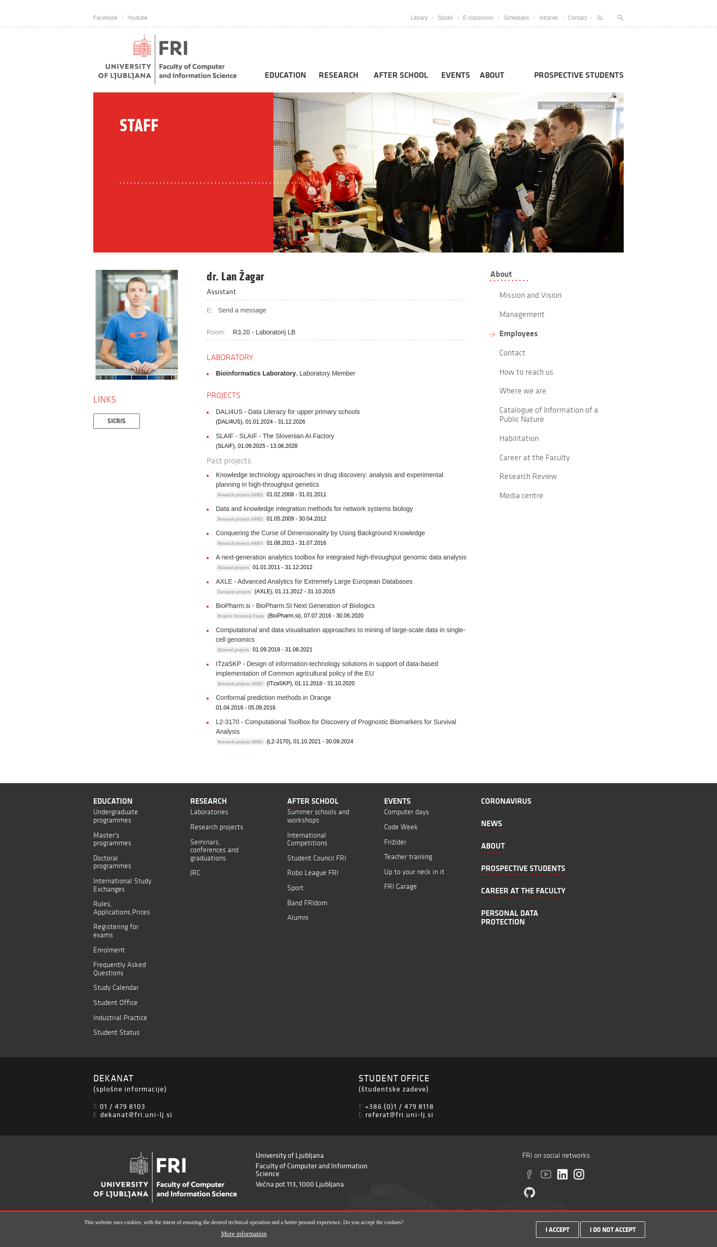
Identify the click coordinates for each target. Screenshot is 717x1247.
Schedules (516, 18)
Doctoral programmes (112, 862)
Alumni (298, 917)
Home (549, 105)
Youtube (138, 18)
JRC (195, 872)
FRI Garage (400, 886)
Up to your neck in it (414, 871)
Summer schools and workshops (318, 815)
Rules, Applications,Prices (121, 907)
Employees (593, 105)
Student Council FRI (316, 858)
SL (600, 18)
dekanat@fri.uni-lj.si (136, 1114)
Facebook (105, 18)
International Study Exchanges (122, 884)
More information (244, 1234)
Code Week (401, 826)
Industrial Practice (120, 1017)
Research (338, 75)
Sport (295, 887)
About (492, 75)
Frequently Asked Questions (119, 968)
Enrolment (109, 950)
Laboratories (209, 811)
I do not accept (613, 1229)
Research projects (216, 826)
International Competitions (307, 839)
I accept (557, 1229)
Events (455, 75)
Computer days (406, 811)
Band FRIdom (307, 902)
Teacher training (408, 856)
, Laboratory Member (285, 373)
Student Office (115, 1002)
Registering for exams (116, 930)
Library (419, 18)
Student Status (116, 1032)
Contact (577, 18)
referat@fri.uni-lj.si (399, 1114)
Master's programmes (112, 839)
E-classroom (478, 18)
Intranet (548, 18)
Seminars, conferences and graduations (214, 850)
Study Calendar (116, 987)
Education (285, 75)
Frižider (395, 842)
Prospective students (579, 75)
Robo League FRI (312, 872)
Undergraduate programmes (115, 815)
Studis (445, 18)
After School (401, 75)
